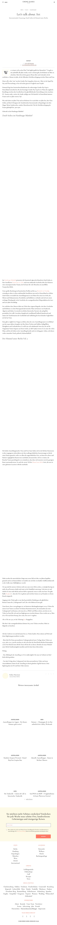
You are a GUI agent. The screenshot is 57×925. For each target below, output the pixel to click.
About (17, 904)
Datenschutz (16, 909)
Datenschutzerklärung (21, 831)
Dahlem (17, 887)
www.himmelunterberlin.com (29, 65)
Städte (15, 845)
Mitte (23, 889)
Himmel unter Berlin (37, 462)
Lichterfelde (16, 889)
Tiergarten (20, 894)
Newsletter (38, 904)
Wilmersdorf (50, 894)
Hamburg (15, 851)
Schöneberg (41, 891)
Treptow (28, 894)
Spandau (48, 891)
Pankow (49, 889)
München (15, 856)
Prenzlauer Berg (11, 891)
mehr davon (29, 799)
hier (24, 619)
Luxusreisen (41, 845)
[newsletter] (34, 916)
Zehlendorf (28, 896)
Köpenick (8, 889)
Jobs (32, 906)
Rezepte (28, 876)
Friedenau (24, 887)
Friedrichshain (33, 887)
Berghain (8, 594)
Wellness (41, 851)
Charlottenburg (8, 887)
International (15, 863)
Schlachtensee (31, 891)
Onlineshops (28, 872)
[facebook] (22, 916)
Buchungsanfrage (41, 856)
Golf (28, 874)
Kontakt (22, 904)
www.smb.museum (29, 63)
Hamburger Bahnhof (10, 280)
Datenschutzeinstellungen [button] (29, 909)
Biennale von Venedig (43, 291)
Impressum (41, 909)
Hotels (41, 854)
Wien (15, 858)
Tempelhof (12, 894)
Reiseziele (41, 849)
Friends (37, 906)
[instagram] (26, 916)
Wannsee (35, 894)
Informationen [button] (28, 900)
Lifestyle (28, 865)
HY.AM (37, 921)
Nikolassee (42, 889)
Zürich (15, 861)
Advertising (26, 906)
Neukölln (35, 889)
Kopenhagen (15, 854)
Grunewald (42, 887)
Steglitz (5, 894)
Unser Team (30, 904)
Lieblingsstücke (28, 869)
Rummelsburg (21, 891)
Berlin (15, 849)
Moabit (28, 889)
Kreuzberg (50, 887)
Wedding (41, 894)
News (28, 879)
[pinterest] (30, 916)
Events (19, 906)
